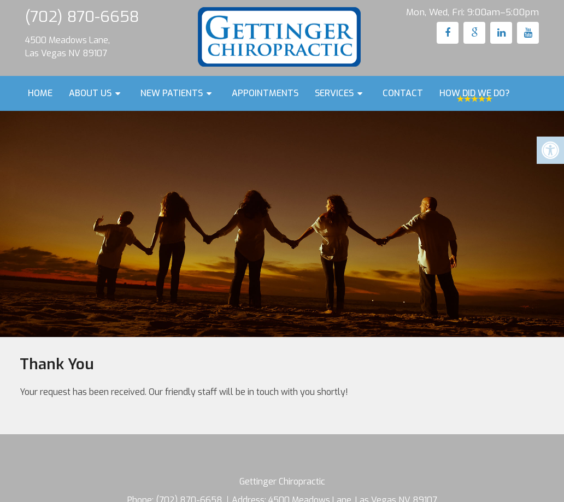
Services (334, 93)
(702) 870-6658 (82, 17)
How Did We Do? (474, 93)
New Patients (171, 93)
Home (40, 93)
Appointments (265, 93)
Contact (403, 93)
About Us (90, 93)
